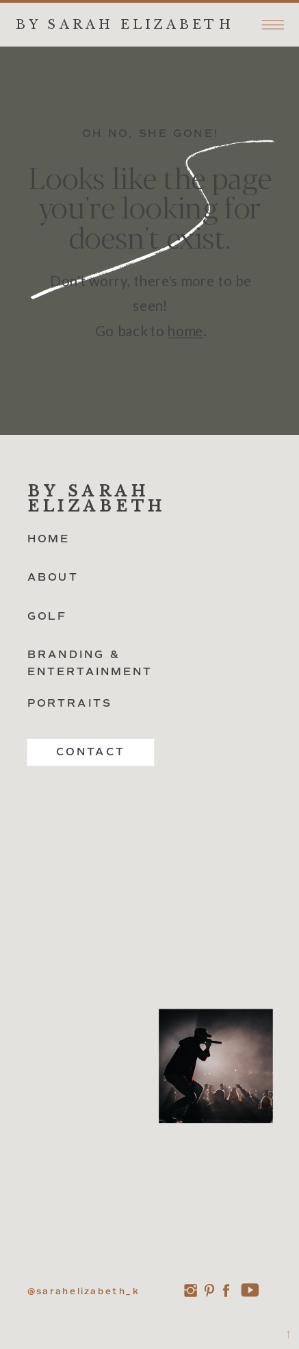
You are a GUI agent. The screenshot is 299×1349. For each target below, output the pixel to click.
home (185, 331)
